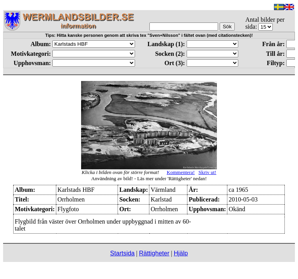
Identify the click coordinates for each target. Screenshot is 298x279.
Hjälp (181, 253)
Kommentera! (181, 172)
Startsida (122, 253)
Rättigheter (154, 253)
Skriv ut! (208, 172)
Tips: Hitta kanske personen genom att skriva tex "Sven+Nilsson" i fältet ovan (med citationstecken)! (149, 35)
